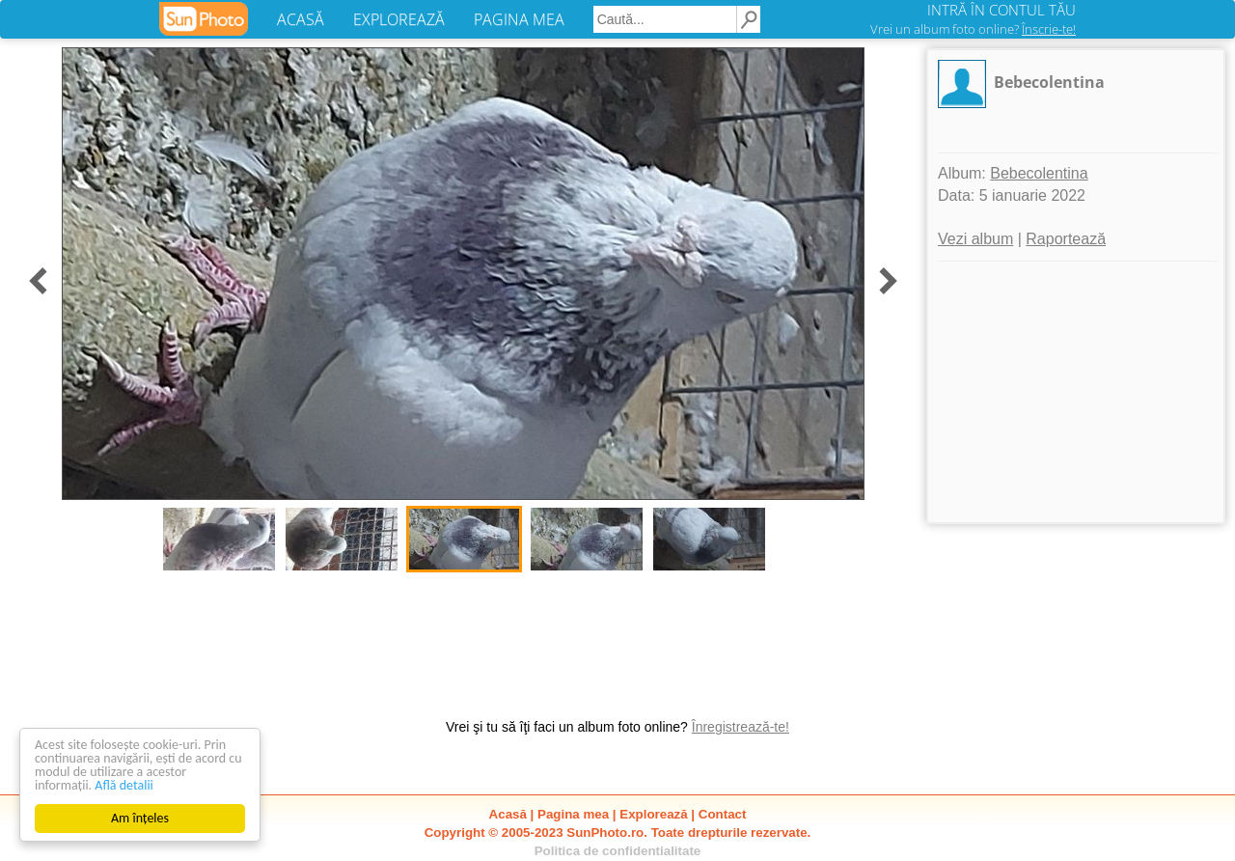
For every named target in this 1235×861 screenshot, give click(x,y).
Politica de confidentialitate (618, 851)
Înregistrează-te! (740, 727)
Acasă (508, 814)
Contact (723, 814)
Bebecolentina (1049, 82)
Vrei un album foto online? (973, 29)
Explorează (653, 814)
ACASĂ (300, 19)
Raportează (1066, 239)
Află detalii (124, 785)
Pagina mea (573, 814)
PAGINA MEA (519, 19)
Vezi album (975, 239)
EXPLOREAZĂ (399, 19)
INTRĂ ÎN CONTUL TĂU (1001, 9)
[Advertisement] (1076, 392)
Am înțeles (140, 818)
